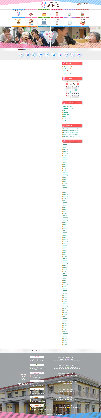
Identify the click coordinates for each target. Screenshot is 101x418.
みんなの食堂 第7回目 (68, 72)
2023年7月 (65, 203)
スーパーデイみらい (69, 13)
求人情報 (82, 22)
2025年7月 (65, 159)
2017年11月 (65, 331)
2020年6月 (65, 273)
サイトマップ (29, 350)
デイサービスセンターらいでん (31, 22)
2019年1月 (65, 305)
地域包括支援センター (56, 13)
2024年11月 (65, 174)
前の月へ (67, 84)
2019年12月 (65, 284)
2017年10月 (65, 333)
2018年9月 (65, 312)
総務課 (64, 116)
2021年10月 (65, 243)
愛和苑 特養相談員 (67, 106)
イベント (65, 118)
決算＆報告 (56, 22)
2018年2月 (65, 325)
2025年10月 (65, 153)
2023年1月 (65, 215)
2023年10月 (65, 198)
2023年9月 (65, 200)
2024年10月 (65, 175)
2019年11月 (65, 286)
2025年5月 (65, 162)
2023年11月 (65, 196)
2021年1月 (65, 260)
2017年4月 (65, 344)
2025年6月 (65, 160)
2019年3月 (65, 301)
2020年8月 (65, 269)
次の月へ (78, 84)
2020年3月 (65, 278)
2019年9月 (65, 290)
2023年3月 (65, 211)
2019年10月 (65, 288)
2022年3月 (65, 233)
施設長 (64, 121)
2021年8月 (65, 247)
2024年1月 (65, 192)
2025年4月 (65, 164)
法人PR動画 (83, 4)
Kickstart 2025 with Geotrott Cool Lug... (71, 130)
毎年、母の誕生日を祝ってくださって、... (71, 136)
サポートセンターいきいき (18, 22)
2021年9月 (65, 245)
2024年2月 (65, 190)
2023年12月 (65, 194)
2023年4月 (65, 209)
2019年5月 (65, 297)
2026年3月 (65, 144)
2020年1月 (65, 282)
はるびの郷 (44, 22)
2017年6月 (65, 340)
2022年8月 (65, 224)
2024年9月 (65, 177)
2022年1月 (65, 237)
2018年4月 (65, 321)
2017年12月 (65, 329)
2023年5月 (65, 207)
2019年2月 (65, 303)
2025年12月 (65, 149)
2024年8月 (65, 179)
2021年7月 (65, 248)
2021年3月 (65, 256)
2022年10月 (65, 220)
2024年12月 (65, 172)
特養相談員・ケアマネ (68, 108)
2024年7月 (65, 181)
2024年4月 (65, 187)
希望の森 (44, 13)
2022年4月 (65, 232)
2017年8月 (65, 336)
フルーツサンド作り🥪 (67, 66)
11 (70, 91)
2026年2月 (65, 145)
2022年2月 (65, 235)
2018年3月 (65, 323)
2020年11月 (65, 263)
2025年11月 (65, 151)
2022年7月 (65, 226)
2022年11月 (65, 218)
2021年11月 (65, 241)
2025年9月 (65, 155)
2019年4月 (65, 299)
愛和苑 (31, 13)
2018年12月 (65, 306)
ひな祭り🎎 (65, 70)
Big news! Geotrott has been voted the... (71, 128)
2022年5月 (65, 230)
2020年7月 (65, 271)
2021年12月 (65, 239)
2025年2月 (65, 168)
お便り (69, 22)
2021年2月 (65, 258)
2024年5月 (65, 185)
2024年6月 (65, 183)
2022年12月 (65, 217)
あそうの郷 (82, 13)
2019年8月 (65, 291)
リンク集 (21, 350)
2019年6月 (65, 295)
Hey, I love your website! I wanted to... (70, 132)
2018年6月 (65, 318)
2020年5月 (65, 275)
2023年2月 (65, 213)
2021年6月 (65, 250)
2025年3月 (65, 166)
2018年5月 (65, 320)
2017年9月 (65, 334)
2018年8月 (65, 314)
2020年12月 (65, 262)
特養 (64, 110)
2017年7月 (65, 338)
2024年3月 (65, 188)
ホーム (20, 49)
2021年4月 (65, 254)
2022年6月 (65, 228)
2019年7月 (65, 293)
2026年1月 (65, 147)
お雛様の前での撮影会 (67, 73)
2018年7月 (65, 316)
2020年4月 (65, 276)
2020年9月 (65, 267)
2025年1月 (65, 170)
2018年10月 (65, 310)
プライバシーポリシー (40, 350)
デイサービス (66, 112)
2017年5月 (65, 342)
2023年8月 (65, 202)
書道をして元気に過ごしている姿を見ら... (71, 134)
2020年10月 (65, 265)
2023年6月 (65, 205)
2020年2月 (65, 280)
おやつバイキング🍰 (67, 68)
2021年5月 (65, 252)
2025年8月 (65, 157)
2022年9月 (65, 222)
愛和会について (18, 13)
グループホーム (66, 114)
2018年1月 (65, 327)
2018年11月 (65, 308)
